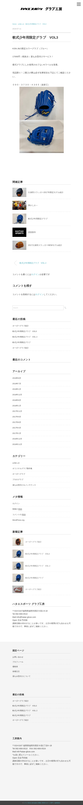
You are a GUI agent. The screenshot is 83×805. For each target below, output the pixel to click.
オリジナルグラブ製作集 (22, 468)
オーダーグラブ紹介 (20, 326)
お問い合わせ (17, 657)
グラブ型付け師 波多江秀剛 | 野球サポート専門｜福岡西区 (42, 803)
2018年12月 (17, 395)
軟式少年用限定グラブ (38, 219)
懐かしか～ (33, 205)
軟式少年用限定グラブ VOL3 (36, 24)
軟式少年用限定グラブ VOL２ (33, 263)
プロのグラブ (17, 479)
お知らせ (16, 463)
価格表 (15, 667)
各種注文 (16, 671)
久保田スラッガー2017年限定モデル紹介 (45, 192)
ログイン (35, 274)
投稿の (17, 509)
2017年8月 (16, 422)
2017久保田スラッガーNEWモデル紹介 (45, 245)
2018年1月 (16, 406)
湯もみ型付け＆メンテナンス (24, 485)
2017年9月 (16, 417)
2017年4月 (16, 428)
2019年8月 (16, 378)
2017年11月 (17, 411)
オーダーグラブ (18, 474)
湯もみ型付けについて (21, 676)
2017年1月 (16, 433)
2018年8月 (16, 400)
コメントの (19, 514)
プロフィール (17, 662)
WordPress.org (18, 520)
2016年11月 (17, 444)
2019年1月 (16, 389)
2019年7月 (16, 384)
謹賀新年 (32, 232)
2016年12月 (17, 439)
